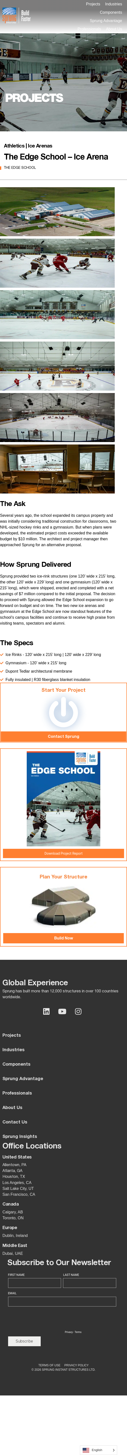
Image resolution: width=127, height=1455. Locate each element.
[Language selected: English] (98, 1450)
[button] (114, 4)
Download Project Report (64, 853)
